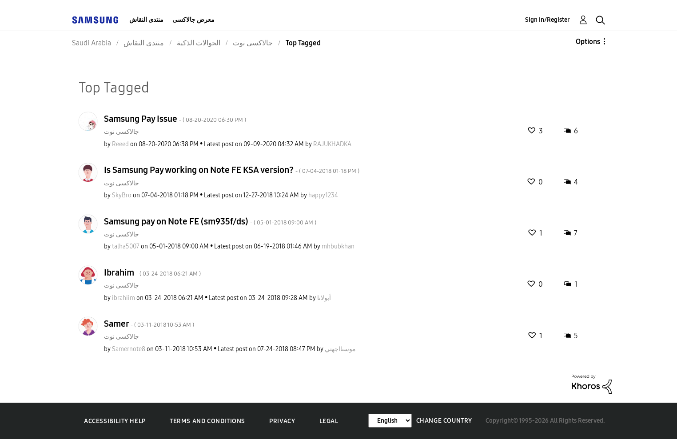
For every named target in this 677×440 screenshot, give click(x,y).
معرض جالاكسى (193, 20)
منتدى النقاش (146, 20)
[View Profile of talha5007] (125, 246)
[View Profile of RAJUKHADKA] (332, 144)
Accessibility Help (115, 421)
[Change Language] (390, 421)
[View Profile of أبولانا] (324, 298)
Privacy (282, 421)
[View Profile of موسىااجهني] (340, 349)
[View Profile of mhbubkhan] (338, 246)
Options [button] (588, 41)
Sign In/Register (547, 20)
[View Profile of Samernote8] (128, 349)
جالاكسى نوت (121, 132)
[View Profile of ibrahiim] (123, 298)
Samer (149, 323)
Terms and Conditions (207, 421)
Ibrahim (152, 272)
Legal (328, 421)
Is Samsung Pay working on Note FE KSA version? (231, 169)
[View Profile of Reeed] (120, 144)
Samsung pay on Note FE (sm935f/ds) (210, 221)
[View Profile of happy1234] (323, 195)
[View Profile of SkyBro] (121, 195)
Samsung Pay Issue (175, 118)
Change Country (444, 420)
